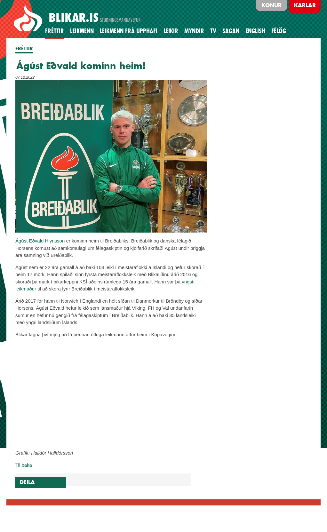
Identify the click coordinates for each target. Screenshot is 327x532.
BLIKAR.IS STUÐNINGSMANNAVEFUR (78, 19)
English (255, 31)
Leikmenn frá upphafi (128, 31)
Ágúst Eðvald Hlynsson (40, 240)
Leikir (171, 31)
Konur (271, 5)
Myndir (194, 31)
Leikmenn (82, 31)
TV (213, 31)
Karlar (305, 5)
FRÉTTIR (24, 48)
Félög (278, 31)
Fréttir (54, 31)
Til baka (23, 465)
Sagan (230, 31)
